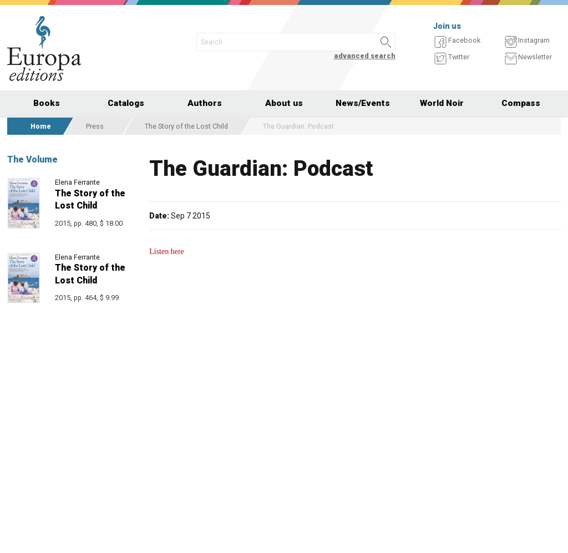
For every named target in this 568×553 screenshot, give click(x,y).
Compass (520, 103)
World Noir (442, 103)
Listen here (166, 251)
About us (284, 103)
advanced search (364, 56)
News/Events (363, 103)
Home (41, 126)
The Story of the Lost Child (186, 126)
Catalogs (126, 103)
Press (95, 126)
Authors (204, 103)
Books (46, 103)
